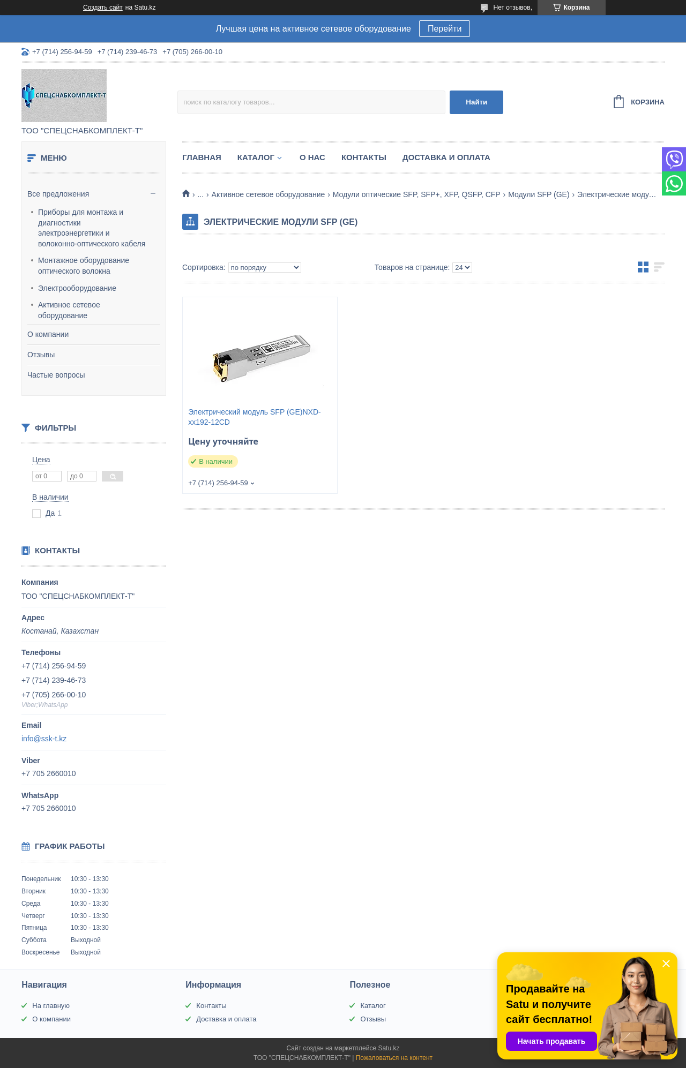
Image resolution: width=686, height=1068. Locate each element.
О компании (48, 334)
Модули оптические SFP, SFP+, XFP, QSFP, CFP (417, 194)
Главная (201, 157)
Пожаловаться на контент (394, 1058)
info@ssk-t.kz (43, 738)
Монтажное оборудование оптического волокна (83, 265)
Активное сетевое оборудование (69, 310)
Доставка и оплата (446, 157)
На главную (51, 1006)
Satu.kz (388, 1048)
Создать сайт (103, 7)
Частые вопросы (56, 375)
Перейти (444, 28)
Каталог (255, 157)
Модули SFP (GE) (538, 194)
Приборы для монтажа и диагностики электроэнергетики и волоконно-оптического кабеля (91, 228)
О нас (312, 157)
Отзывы (41, 354)
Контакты (363, 157)
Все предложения (58, 194)
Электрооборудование (77, 288)
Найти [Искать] (476, 102)
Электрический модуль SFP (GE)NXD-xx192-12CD (254, 417)
